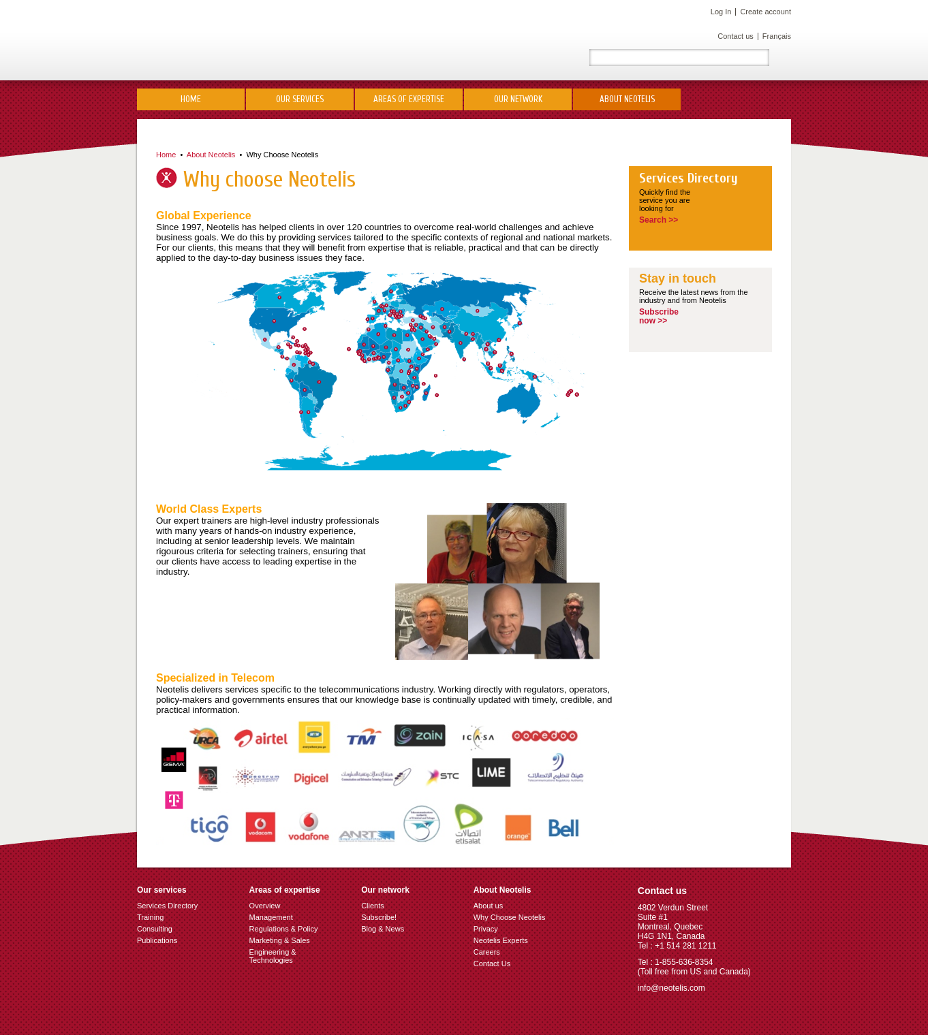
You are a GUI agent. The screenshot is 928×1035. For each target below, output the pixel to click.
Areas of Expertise (408, 99)
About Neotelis (627, 99)
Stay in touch (677, 278)
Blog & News (382, 929)
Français (776, 36)
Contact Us (492, 963)
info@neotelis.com (671, 988)
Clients (372, 906)
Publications (157, 940)
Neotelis (244, 40)
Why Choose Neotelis (282, 154)
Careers (487, 952)
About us (488, 906)
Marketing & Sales (279, 940)
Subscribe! (379, 917)
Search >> (658, 220)
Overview (265, 906)
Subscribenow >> (659, 316)
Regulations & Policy (283, 929)
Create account (765, 11)
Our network (518, 99)
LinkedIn (513, 57)
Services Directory (688, 178)
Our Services (300, 99)
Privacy (486, 929)
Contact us (735, 36)
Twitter (538, 57)
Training (150, 917)
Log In (721, 11)
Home (191, 99)
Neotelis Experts (501, 940)
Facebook (562, 57)
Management (271, 917)
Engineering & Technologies (272, 956)
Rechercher (780, 57)
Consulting (154, 929)
